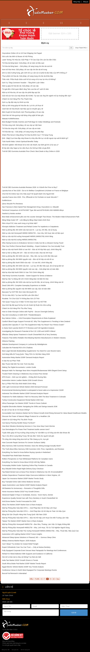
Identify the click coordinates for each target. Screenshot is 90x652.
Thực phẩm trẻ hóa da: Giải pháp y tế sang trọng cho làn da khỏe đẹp (27, 76)
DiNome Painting (8, 341)
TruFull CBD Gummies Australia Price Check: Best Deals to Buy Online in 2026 (31, 151)
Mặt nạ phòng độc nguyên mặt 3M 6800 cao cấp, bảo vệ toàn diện (26, 289)
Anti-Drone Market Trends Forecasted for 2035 (19, 501)
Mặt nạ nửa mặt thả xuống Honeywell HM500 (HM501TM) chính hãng (27, 236)
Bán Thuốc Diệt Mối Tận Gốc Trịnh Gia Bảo (18, 364)
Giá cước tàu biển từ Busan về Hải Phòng (17, 56)
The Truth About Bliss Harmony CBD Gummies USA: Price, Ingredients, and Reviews (33, 449)
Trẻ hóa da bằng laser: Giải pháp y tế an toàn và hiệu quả (23, 63)
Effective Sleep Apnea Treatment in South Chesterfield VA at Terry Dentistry (29, 334)
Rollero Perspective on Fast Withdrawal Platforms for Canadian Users (27, 459)
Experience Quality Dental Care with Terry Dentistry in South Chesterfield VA (30, 498)
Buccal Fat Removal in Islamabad (14, 573)
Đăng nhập (76, 2)
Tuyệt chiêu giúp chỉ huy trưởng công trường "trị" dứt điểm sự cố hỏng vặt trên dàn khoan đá (36, 433)
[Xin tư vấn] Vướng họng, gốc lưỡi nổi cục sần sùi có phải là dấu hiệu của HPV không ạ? (34, 73)
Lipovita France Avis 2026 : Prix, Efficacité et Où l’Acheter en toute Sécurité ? (30, 197)
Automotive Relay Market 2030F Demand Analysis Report (23, 357)
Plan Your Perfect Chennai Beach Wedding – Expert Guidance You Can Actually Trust (33, 246)
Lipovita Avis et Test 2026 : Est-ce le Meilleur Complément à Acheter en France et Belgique (35, 191)
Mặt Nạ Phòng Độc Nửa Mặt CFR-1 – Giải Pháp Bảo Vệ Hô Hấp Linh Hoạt (29, 508)
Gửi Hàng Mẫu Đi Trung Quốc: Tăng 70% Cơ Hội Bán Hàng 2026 (26, 354)
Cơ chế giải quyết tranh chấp (11, 645)
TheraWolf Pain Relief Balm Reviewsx (16, 456)
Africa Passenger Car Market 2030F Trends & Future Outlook (24, 403)
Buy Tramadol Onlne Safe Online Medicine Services (21, 482)
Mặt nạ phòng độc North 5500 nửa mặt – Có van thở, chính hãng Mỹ (27, 262)
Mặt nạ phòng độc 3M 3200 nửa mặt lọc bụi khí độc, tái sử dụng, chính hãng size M (32, 282)
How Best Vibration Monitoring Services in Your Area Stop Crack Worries (28, 426)
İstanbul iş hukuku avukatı (11, 213)
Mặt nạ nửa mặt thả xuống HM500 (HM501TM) (19, 240)
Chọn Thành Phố (81, 48)
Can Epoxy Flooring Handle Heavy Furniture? (18, 423)
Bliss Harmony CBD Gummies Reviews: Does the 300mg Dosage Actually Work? (31, 446)
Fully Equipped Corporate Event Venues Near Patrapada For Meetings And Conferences (34, 550)
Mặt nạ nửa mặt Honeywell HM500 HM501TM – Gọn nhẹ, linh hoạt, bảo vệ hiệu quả (33, 233)
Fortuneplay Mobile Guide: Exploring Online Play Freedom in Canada (27, 465)
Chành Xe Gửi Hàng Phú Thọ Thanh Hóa (17, 99)
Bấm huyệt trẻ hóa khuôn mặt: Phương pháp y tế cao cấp (23, 112)
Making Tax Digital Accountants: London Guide (19, 367)
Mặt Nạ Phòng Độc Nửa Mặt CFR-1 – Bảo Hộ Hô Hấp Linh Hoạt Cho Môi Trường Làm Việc (35, 518)
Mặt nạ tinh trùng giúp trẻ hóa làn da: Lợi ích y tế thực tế (22, 105)
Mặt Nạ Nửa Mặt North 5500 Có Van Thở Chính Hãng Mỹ (23, 272)
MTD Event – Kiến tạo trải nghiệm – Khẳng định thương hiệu (24, 377)
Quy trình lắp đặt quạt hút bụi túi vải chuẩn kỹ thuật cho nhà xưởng (26, 305)
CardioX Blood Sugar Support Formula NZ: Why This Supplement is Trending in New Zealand (36, 321)
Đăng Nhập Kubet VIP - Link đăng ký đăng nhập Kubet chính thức (26, 220)
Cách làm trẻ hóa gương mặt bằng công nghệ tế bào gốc (23, 115)
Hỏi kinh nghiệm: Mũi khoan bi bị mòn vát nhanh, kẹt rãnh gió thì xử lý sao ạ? (30, 145)
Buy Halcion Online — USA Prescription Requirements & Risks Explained (28, 318)
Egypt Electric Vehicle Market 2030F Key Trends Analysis (23, 567)
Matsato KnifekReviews (10, 119)
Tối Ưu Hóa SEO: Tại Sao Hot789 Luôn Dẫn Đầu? (20, 295)
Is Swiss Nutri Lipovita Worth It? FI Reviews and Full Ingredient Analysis (28, 328)
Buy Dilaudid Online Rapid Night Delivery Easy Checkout (22, 469)
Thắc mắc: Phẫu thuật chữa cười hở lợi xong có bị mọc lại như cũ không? (29, 79)
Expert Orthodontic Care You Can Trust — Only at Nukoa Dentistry (26, 547)
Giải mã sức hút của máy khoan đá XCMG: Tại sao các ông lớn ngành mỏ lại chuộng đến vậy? (36, 96)
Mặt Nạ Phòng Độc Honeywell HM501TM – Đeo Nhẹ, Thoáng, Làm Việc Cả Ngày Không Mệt (36, 524)
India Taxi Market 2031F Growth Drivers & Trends (20, 560)
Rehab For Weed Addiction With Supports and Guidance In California (27, 554)
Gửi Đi (73, 613)
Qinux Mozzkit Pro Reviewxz (12, 204)
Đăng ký (85, 2)
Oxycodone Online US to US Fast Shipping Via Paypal (22, 53)
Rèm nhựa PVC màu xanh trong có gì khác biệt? (20, 223)
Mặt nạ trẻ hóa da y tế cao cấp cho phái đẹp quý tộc (21, 92)
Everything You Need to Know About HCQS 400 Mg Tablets (23, 462)
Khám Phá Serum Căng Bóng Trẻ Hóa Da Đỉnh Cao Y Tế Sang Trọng (27, 135)
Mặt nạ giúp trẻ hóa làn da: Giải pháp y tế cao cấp (20, 86)
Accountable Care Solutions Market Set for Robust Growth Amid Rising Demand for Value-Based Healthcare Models (44, 413)
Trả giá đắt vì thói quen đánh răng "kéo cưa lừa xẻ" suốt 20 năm (25, 89)
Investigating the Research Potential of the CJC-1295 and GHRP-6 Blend (28, 331)
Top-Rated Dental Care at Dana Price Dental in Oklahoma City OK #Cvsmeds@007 (32, 472)
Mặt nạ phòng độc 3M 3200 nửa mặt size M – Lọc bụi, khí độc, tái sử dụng (29, 230)
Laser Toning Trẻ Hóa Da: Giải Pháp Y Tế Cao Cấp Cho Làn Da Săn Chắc (29, 60)
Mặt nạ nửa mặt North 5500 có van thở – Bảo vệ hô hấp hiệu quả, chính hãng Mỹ (31, 249)
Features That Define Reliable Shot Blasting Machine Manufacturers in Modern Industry (34, 338)
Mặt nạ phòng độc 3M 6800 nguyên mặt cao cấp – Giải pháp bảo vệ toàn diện (30, 269)
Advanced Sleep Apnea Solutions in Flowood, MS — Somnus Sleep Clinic (29, 537)
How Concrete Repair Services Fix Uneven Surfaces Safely (23, 442)
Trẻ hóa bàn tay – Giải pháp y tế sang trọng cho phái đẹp (23, 132)
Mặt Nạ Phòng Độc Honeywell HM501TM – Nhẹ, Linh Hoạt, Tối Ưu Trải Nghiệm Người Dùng (36, 527)
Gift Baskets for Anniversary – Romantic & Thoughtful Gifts (23, 488)
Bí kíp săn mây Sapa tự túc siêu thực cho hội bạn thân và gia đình (26, 148)
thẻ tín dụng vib (25, 649)
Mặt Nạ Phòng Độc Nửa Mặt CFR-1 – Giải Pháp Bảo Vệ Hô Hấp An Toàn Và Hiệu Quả (33, 511)
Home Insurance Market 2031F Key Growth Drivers (20, 492)
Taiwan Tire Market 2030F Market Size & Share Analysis (22, 521)
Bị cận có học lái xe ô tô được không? (16, 410)
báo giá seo (15, 649)
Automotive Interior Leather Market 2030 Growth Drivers (22, 380)
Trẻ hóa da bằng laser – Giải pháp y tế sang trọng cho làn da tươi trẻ (27, 66)
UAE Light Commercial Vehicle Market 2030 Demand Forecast (25, 387)
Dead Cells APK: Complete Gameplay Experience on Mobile (24, 285)
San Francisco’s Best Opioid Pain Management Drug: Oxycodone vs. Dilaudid (30, 207)
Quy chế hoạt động (8, 641)
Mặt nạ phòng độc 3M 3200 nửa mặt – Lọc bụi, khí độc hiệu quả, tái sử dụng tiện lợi (33, 266)
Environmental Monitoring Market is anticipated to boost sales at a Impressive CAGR (33, 390)
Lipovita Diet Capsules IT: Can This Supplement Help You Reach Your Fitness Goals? (33, 325)
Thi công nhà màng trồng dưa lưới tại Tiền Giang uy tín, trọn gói (25, 439)
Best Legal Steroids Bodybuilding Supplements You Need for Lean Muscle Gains (31, 351)
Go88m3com (6, 200)
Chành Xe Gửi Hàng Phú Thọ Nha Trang (17, 308)
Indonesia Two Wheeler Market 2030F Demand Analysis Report (25, 393)
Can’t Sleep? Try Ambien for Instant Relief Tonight (20, 544)
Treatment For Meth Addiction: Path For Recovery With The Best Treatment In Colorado (34, 397)
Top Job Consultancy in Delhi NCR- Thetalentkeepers (21, 315)
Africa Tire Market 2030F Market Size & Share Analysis (22, 505)
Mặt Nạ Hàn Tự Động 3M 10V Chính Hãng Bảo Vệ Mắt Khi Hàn (25, 279)
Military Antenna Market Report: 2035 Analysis (19, 541)
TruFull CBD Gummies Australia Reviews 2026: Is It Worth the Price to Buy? (29, 187)
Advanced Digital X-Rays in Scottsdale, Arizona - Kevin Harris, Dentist (27, 495)
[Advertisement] (45, 169)
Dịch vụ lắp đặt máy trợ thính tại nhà (15, 102)
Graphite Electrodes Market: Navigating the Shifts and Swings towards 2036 (29, 406)
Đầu (31, 579)
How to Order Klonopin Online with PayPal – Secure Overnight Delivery (28, 312)
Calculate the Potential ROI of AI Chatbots (17, 348)
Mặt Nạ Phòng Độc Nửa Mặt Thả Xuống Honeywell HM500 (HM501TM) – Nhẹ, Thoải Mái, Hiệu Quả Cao (40, 531)
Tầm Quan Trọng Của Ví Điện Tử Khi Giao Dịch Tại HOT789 (24, 302)
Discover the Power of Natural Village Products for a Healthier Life (26, 416)
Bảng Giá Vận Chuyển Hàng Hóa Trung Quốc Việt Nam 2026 (24, 514)
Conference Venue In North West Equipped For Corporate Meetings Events (29, 570)
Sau (57, 579)
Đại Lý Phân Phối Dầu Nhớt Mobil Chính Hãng (19, 384)
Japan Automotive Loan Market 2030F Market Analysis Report (24, 485)
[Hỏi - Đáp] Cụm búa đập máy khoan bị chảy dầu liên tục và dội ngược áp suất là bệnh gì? (35, 138)
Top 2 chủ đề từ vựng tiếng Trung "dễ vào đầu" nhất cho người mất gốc (28, 436)
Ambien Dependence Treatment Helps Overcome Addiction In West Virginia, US (31, 475)
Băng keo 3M (5, 649)
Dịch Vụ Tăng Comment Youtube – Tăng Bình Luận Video (23, 83)
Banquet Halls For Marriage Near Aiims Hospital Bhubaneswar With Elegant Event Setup (34, 370)
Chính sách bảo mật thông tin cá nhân (14, 643)
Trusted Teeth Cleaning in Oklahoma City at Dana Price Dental (25, 374)
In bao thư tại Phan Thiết (11, 361)
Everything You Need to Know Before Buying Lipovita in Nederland (26, 452)
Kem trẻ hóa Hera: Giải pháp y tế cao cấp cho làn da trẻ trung (24, 69)
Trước (37, 579)
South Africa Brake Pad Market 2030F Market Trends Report (24, 563)
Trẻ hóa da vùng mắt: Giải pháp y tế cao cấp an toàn (21, 128)
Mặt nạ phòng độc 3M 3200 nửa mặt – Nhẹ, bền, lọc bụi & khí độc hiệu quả (29, 256)
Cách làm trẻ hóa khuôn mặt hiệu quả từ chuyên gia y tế (22, 109)
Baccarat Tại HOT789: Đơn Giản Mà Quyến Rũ (19, 292)
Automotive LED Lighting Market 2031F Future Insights (22, 534)
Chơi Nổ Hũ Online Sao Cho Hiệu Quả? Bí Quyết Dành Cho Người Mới (28, 194)
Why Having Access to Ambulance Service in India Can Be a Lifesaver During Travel (32, 243)
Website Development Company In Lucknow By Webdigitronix (24, 344)
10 (53, 579)
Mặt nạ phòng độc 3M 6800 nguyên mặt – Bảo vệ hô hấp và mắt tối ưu (28, 259)
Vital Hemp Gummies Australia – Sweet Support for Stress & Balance (27, 276)
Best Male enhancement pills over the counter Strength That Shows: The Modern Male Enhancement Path (40, 217)
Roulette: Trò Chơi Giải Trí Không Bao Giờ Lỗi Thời (20, 298)
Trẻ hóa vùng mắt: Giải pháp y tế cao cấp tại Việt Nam (22, 125)
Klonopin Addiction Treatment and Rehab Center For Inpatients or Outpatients (30, 226)
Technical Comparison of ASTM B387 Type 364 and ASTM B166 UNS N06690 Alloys (33, 210)
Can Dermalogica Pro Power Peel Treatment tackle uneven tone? (26, 429)
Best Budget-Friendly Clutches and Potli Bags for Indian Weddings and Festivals (31, 122)
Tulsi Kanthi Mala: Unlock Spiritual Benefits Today (20, 141)
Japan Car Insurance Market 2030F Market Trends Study (22, 478)
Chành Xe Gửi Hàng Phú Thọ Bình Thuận (17, 420)
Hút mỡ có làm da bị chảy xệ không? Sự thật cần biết (21, 557)
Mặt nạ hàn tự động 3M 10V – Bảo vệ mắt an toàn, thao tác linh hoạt (27, 253)
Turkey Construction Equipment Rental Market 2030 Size (22, 400)
